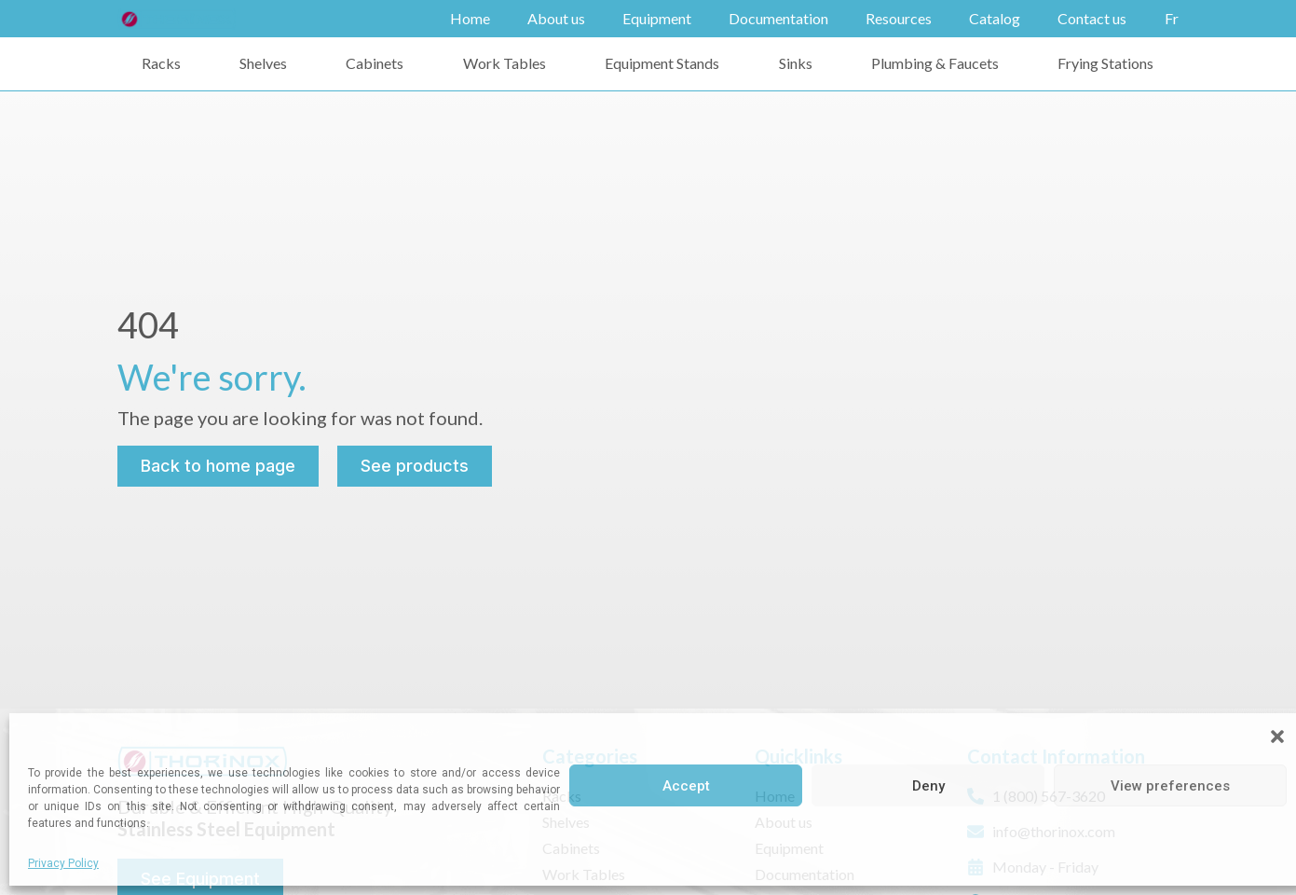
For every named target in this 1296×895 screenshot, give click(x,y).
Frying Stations (1105, 63)
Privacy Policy (63, 863)
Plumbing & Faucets (935, 63)
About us (556, 18)
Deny (928, 786)
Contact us (1091, 18)
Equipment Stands (662, 63)
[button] (1277, 736)
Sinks (795, 63)
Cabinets (374, 63)
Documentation (778, 18)
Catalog (994, 18)
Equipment (656, 18)
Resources (899, 18)
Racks (161, 63)
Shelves (263, 63)
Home (470, 18)
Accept (686, 786)
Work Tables (504, 63)
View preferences (1170, 786)
